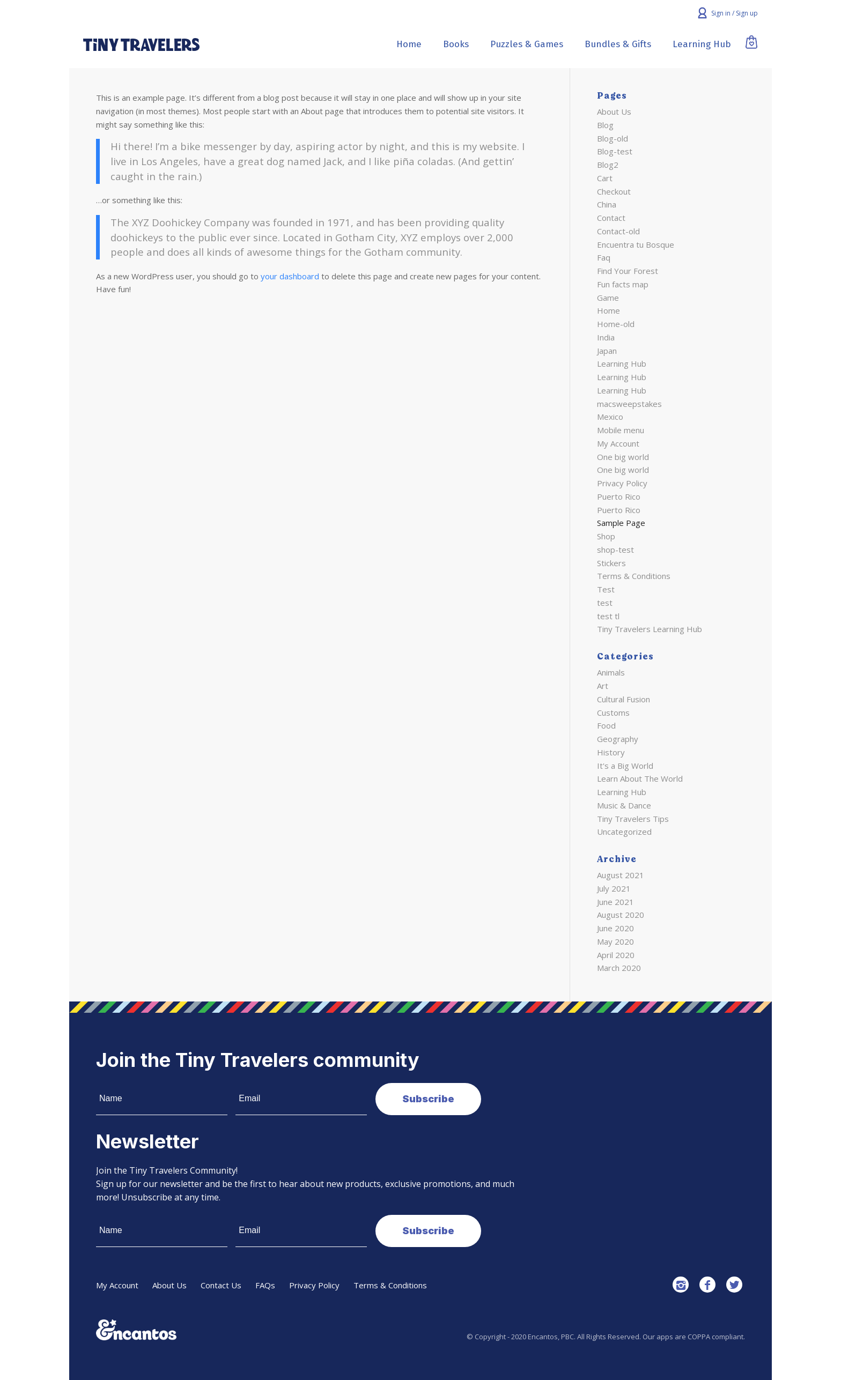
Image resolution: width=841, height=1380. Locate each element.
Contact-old (618, 231)
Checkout (614, 191)
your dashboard (290, 276)
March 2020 (619, 967)
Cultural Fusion (623, 699)
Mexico (610, 416)
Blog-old (612, 138)
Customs (613, 712)
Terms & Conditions (633, 575)
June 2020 (615, 928)
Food (606, 725)
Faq (603, 257)
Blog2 (607, 164)
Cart (605, 178)
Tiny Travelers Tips (633, 818)
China (606, 204)
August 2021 (620, 875)
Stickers (611, 563)
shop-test (615, 549)
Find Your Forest (627, 270)
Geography (617, 738)
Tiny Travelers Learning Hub (649, 629)
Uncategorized (624, 831)
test (605, 602)
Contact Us (221, 1285)
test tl (608, 616)
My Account (618, 443)
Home (608, 310)
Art (602, 685)
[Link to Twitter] (734, 1285)
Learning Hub (621, 363)
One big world (623, 456)
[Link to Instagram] (681, 1285)
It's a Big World (625, 765)
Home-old (616, 323)
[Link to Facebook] (707, 1285)
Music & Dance (624, 805)
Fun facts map (622, 284)
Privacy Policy (622, 483)
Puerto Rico (618, 496)
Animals (611, 672)
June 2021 (615, 901)
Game (608, 297)
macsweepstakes (629, 403)
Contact (611, 217)
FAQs (265, 1285)
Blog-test (614, 151)
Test (606, 589)
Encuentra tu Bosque (635, 244)
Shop (606, 536)
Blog (605, 125)
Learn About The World (640, 778)
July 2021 (614, 888)
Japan (607, 350)
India (606, 337)
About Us (614, 111)
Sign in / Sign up (734, 13)
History (611, 752)
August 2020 (620, 914)
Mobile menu (620, 430)
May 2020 (615, 941)
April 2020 (616, 954)
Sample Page (621, 522)
